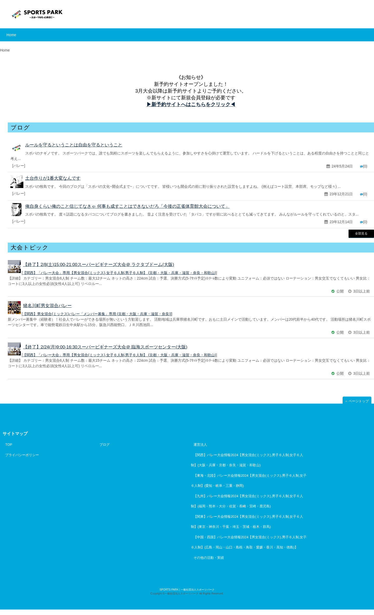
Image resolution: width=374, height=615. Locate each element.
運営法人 (200, 444)
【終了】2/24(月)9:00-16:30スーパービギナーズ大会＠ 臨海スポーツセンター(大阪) (105, 347)
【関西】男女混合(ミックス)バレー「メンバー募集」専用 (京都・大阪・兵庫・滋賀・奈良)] (97, 314)
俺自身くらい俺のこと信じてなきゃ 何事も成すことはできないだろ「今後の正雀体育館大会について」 (127, 206)
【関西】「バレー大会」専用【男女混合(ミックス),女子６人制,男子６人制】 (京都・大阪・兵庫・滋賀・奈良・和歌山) (119, 273)
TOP (8, 444)
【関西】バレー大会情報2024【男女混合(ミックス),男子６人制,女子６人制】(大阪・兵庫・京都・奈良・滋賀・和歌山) (247, 460)
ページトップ (359, 401)
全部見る (361, 233)
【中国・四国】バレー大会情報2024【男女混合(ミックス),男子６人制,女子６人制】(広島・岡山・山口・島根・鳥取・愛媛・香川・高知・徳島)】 (248, 542)
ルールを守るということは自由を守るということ (73, 145)
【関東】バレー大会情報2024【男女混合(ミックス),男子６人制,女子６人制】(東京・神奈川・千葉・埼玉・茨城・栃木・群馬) (247, 522)
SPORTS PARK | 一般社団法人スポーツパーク (186, 589)
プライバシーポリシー (22, 455)
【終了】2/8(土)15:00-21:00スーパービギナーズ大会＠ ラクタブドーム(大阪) (98, 264)
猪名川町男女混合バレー (47, 305)
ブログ (104, 444)
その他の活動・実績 (208, 558)
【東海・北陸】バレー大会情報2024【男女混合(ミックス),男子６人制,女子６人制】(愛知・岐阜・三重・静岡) (248, 481)
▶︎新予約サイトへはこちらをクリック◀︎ (190, 104)
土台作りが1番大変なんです (53, 178)
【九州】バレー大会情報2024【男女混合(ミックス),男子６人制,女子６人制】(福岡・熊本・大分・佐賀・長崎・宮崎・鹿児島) (247, 501)
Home (11, 35)
